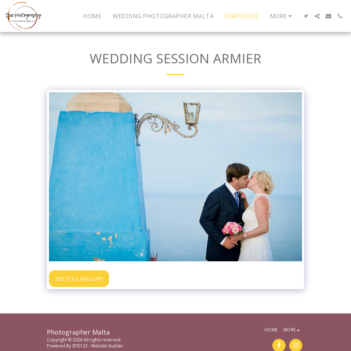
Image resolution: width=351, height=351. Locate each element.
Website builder (107, 346)
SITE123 (80, 346)
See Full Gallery (79, 278)
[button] (305, 16)
